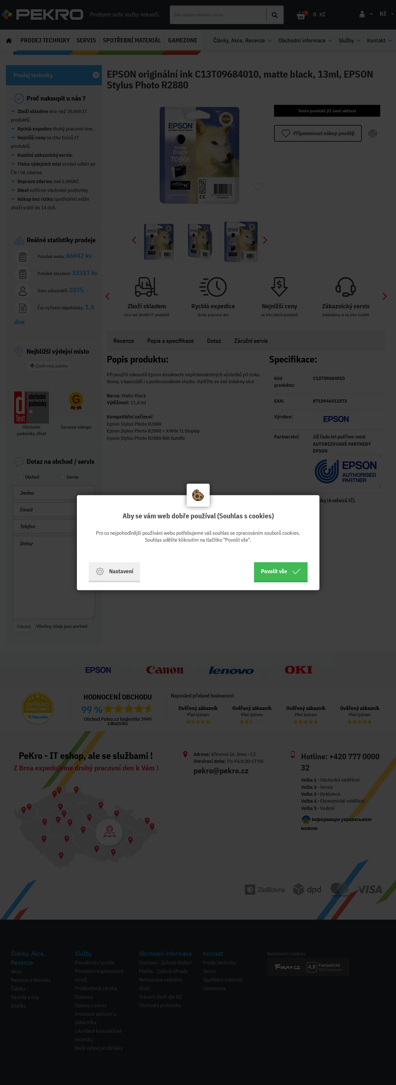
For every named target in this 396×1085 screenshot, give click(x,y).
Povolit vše (281, 571)
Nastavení (114, 571)
